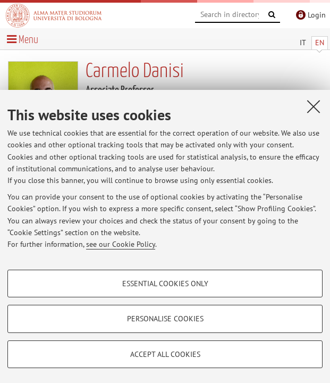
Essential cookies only (165, 283)
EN (319, 42)
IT (303, 42)
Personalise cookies (165, 318)
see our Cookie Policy (120, 244)
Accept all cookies (165, 354)
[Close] (313, 106)
